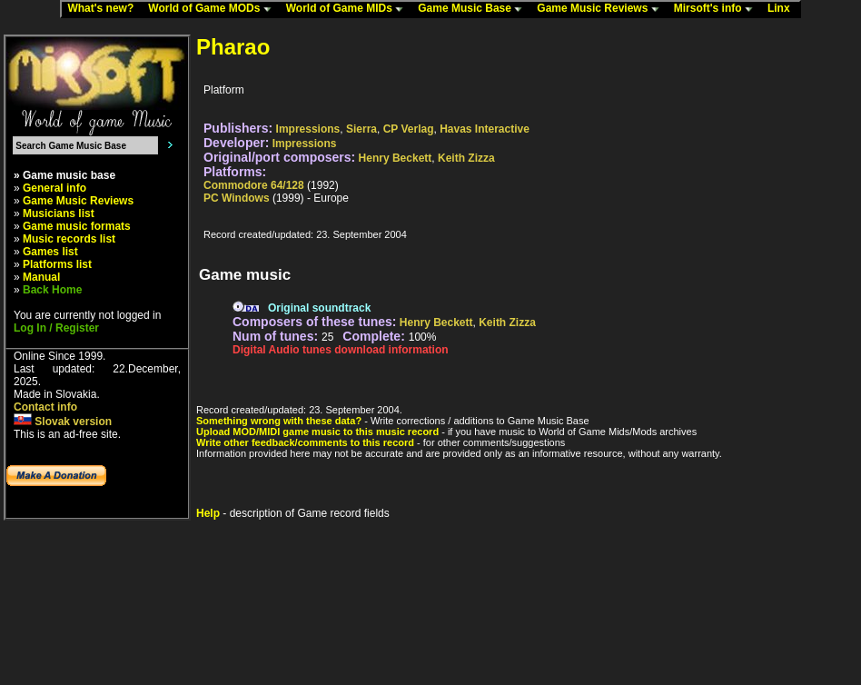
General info (54, 188)
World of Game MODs (213, 9)
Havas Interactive (484, 129)
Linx (783, 9)
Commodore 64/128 (253, 185)
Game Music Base (474, 9)
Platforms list (57, 264)
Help (208, 513)
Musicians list (58, 213)
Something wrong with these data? (278, 420)
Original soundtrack (319, 308)
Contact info (45, 407)
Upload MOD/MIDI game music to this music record (317, 431)
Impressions (308, 129)
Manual (41, 277)
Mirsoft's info (717, 9)
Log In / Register (56, 328)
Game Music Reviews (602, 9)
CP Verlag (408, 129)
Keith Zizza (466, 158)
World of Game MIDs (348, 9)
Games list (50, 251)
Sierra (361, 129)
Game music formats (77, 226)
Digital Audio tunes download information (341, 349)
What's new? (104, 9)
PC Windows (236, 198)
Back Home (52, 289)
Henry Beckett (395, 158)
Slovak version (63, 421)
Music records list (69, 239)
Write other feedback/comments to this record (305, 442)
